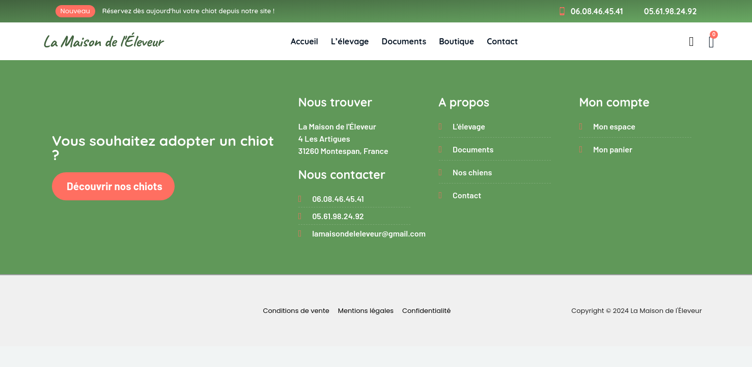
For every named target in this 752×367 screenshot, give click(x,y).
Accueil (304, 41)
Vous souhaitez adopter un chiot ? (163, 147)
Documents (404, 41)
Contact (502, 41)
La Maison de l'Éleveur (102, 41)
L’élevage (350, 41)
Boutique (456, 41)
